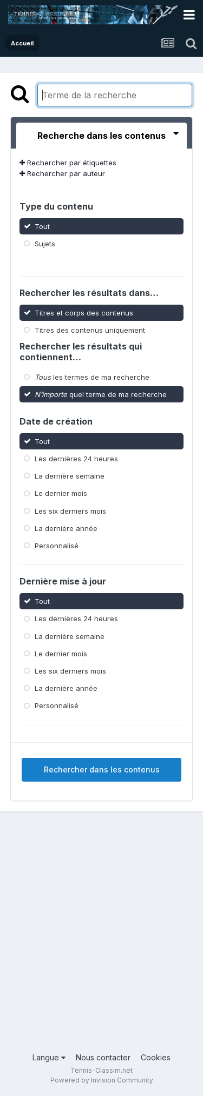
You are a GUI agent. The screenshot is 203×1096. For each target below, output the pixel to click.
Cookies (156, 1057)
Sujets (45, 243)
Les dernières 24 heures (76, 458)
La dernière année (66, 528)
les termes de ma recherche (92, 377)
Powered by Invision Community (101, 1080)
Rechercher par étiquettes (67, 162)
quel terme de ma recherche (101, 394)
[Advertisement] (101, 939)
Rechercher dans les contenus (102, 769)
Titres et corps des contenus (84, 312)
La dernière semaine (69, 476)
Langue (49, 1057)
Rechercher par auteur (62, 173)
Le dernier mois (61, 493)
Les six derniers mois (70, 510)
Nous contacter (103, 1057)
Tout (42, 225)
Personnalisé (56, 545)
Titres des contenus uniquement (90, 329)
